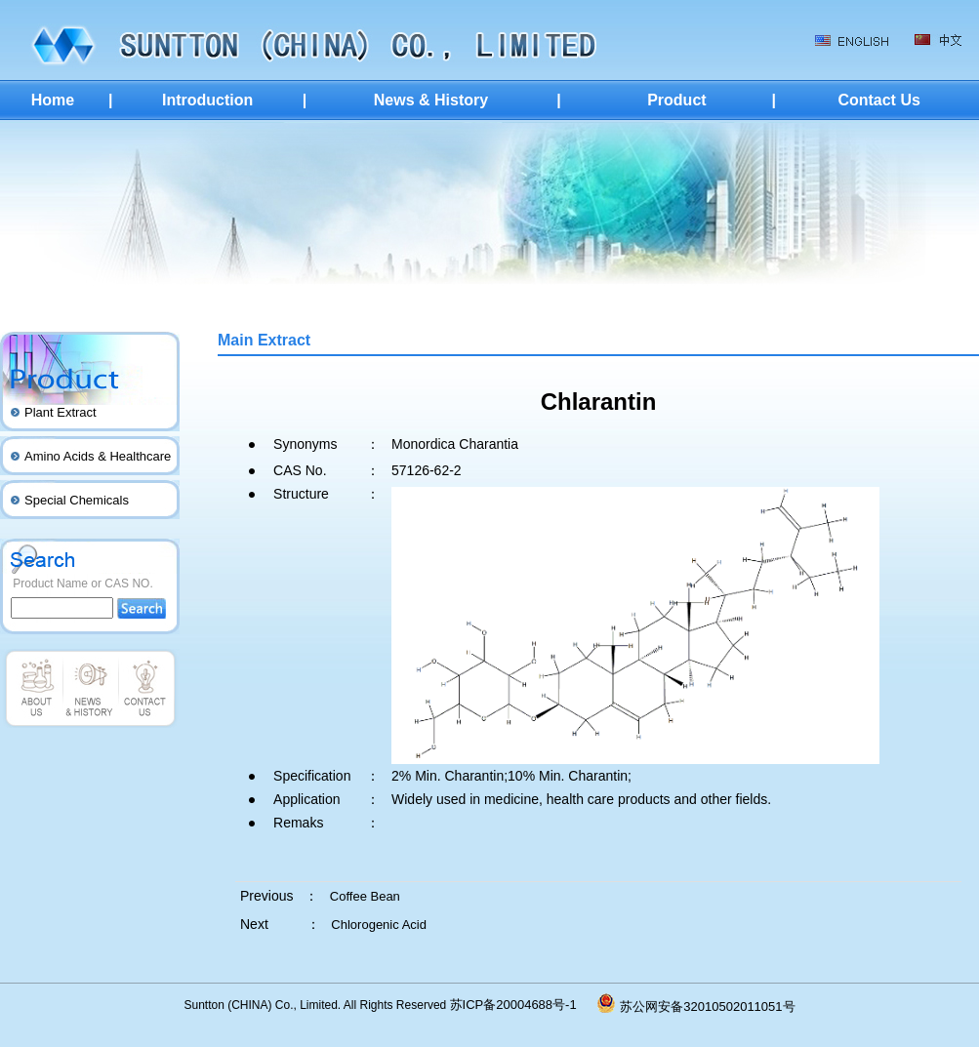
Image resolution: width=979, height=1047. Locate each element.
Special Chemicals (76, 500)
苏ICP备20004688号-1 (524, 1004)
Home (52, 100)
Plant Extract (60, 412)
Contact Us (878, 100)
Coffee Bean (365, 896)
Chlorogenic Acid (379, 924)
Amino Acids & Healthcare (97, 456)
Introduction (207, 100)
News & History (431, 100)
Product (676, 100)
